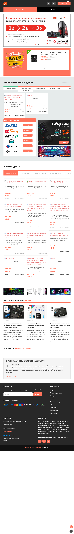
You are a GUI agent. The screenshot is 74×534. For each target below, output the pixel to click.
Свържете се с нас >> (12, 444)
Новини (52, 467)
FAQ (51, 473)
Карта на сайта (54, 482)
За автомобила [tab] (25, 187)
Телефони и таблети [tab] (55, 88)
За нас (52, 458)
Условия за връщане (56, 470)
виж (27, 139)
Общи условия (54, 479)
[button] (35, 44)
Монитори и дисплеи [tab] (55, 187)
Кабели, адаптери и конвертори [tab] (26, 89)
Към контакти (8, 499)
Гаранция (52, 464)
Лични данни (53, 476)
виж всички (65, 83)
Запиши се (38, 462)
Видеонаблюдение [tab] (40, 88)
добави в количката (19, 129)
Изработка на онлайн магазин (33, 515)
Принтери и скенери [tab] (11, 88)
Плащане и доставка (56, 461)
